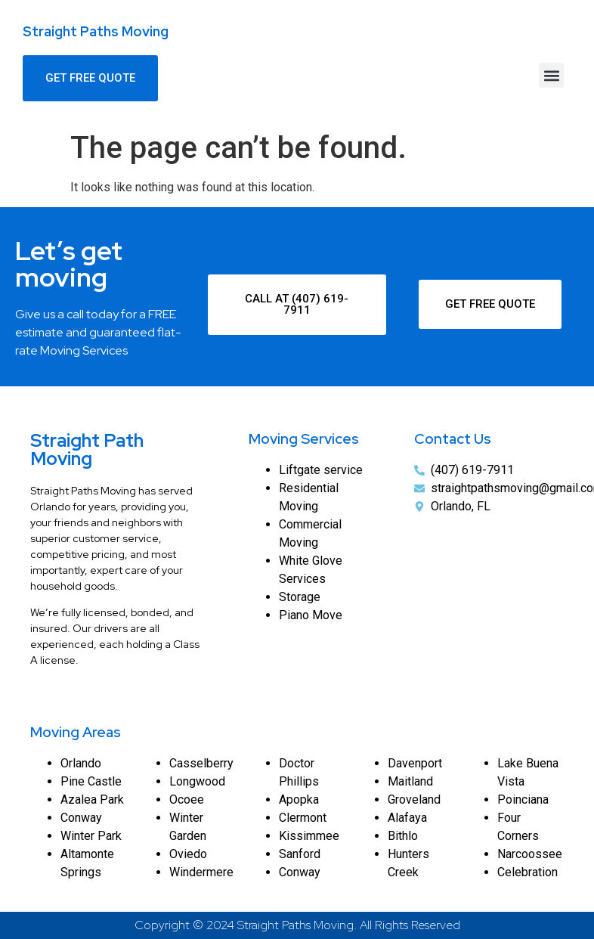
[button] (551, 75)
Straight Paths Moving (96, 31)
